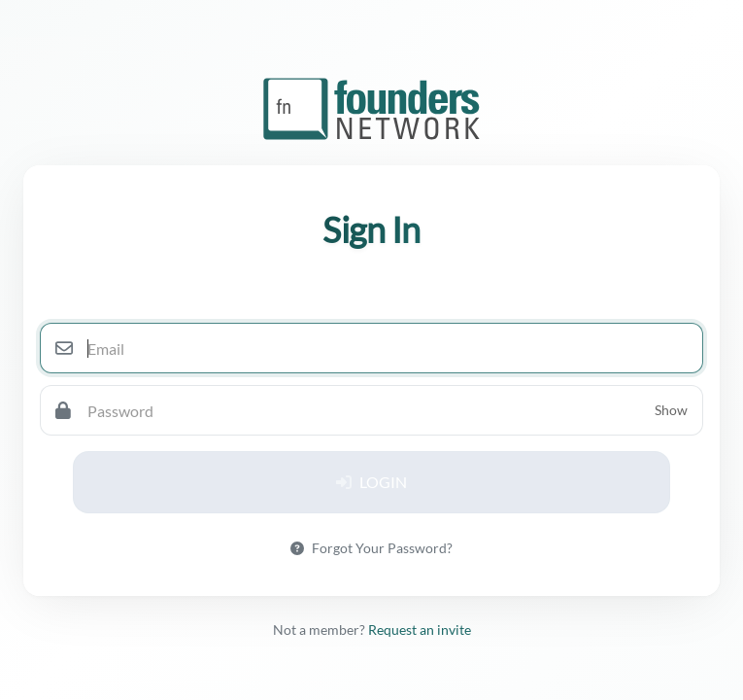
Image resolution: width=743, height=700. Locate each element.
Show (671, 410)
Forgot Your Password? (371, 548)
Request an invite (419, 629)
